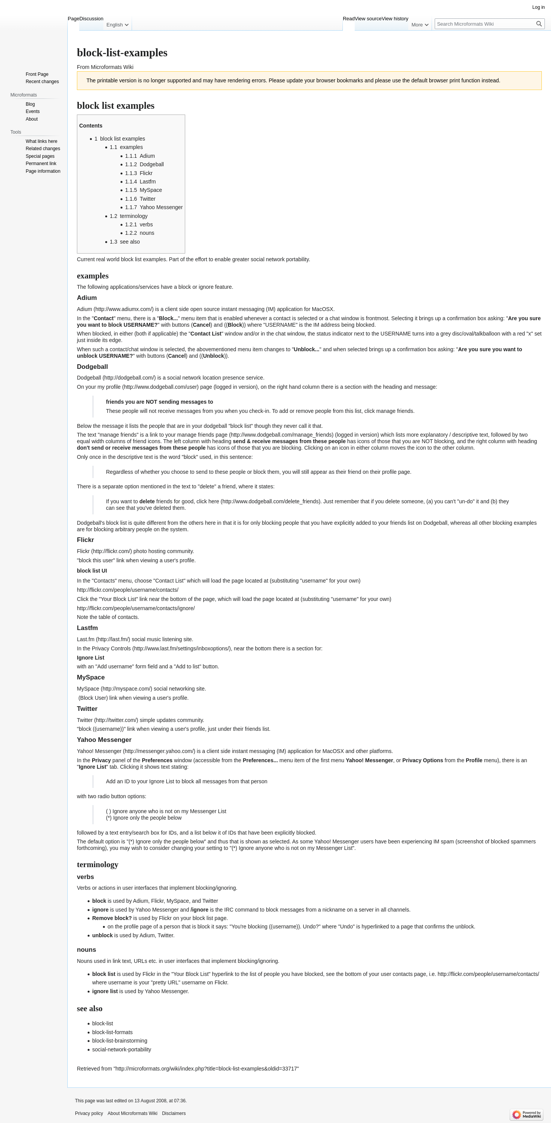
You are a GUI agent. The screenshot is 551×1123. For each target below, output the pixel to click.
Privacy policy (89, 1113)
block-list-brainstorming (119, 1041)
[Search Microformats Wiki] (490, 23)
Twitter (85, 720)
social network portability (279, 259)
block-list (102, 1023)
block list (131, 259)
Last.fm (86, 639)
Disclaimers (174, 1113)
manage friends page (202, 435)
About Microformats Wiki (132, 1113)
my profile (109, 387)
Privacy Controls (111, 648)
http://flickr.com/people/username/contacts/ (127, 590)
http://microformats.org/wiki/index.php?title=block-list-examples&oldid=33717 (206, 1069)
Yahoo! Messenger (99, 751)
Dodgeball (89, 378)
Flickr (83, 551)
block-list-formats (112, 1032)
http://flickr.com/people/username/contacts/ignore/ (136, 608)
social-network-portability (121, 1049)
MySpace (88, 689)
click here (208, 501)
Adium (84, 309)
